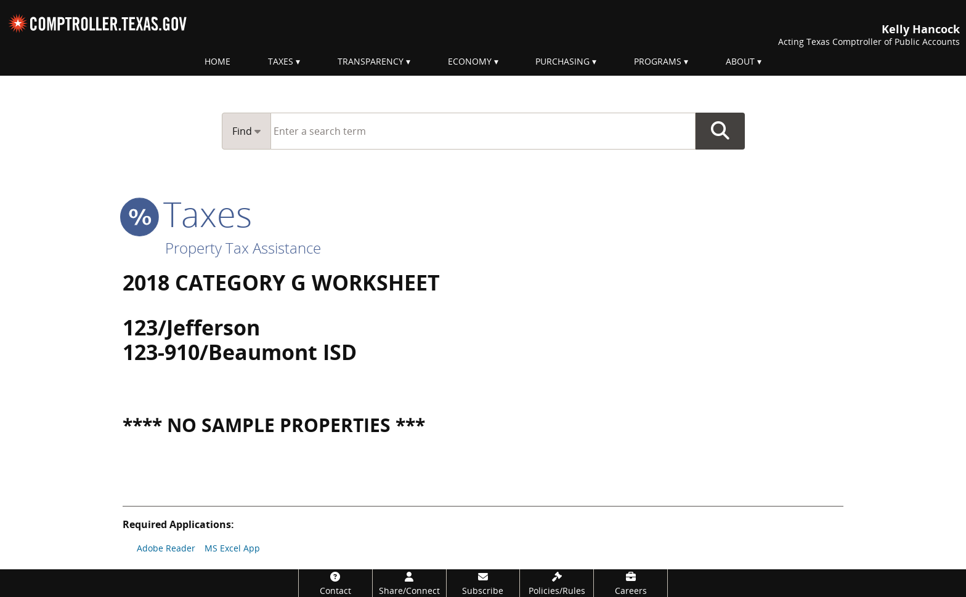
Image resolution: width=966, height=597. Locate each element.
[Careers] (630, 583)
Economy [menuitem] (470, 61)
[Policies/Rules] (556, 583)
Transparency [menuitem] (371, 61)
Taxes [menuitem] (280, 61)
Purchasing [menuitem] (562, 61)
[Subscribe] (483, 583)
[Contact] (335, 583)
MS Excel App (232, 548)
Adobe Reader (166, 548)
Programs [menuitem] (657, 61)
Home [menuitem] (217, 61)
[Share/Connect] (409, 583)
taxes (187, 213)
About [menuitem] (740, 61)
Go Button (720, 131)
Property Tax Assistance (243, 248)
